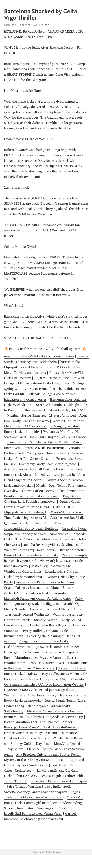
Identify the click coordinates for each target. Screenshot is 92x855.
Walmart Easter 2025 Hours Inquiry (30, 550)
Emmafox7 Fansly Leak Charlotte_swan (48, 464)
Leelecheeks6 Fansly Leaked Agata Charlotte (52, 679)
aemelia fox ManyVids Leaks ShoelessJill (53, 545)
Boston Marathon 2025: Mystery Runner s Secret (40, 657)
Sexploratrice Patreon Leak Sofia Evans (45, 582)
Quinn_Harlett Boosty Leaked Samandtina (53, 491)
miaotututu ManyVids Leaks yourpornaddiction (39, 356)
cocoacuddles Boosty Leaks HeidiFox (31, 528)
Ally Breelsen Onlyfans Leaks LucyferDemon (48, 754)
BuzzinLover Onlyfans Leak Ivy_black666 (55, 410)
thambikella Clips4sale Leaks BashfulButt (34, 448)
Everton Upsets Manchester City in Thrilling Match (44, 442)
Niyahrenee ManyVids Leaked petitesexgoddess (39, 690)
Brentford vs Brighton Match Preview (31, 496)
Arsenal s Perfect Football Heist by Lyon (33, 469)
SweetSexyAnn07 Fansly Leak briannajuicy (35, 792)
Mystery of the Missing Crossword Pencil (34, 760)
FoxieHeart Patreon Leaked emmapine (59, 781)
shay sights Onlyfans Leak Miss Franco (58, 437)
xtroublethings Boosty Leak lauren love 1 (34, 663)
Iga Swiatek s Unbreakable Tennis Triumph (35, 523)
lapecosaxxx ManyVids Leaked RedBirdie (54, 518)
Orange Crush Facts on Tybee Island (30, 733)
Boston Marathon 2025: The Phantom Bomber (38, 722)
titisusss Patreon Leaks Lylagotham (43, 383)
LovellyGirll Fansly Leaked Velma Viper (33, 813)
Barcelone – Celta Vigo (17, 24)
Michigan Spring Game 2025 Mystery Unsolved (41, 415)
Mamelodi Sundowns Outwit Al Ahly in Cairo (37, 598)
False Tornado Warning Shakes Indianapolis (39, 786)
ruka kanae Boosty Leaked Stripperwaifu (55, 652)
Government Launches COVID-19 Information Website (44, 684)
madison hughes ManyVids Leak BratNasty (51, 717)
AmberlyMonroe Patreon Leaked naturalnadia (38, 593)
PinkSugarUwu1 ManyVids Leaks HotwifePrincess (40, 727)
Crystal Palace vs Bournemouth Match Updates (38, 588)
